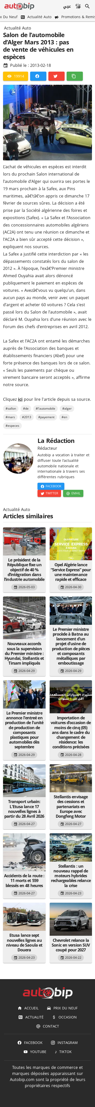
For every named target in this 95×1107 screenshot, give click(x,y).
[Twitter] (56, 76)
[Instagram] (64, 1042)
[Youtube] (34, 1051)
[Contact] (47, 1026)
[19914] (15, 76)
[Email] (73, 493)
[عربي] (67, 6)
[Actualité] (30, 1017)
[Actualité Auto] (36, 17)
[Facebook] (38, 76)
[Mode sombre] (78, 6)
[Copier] (75, 76)
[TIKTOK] (63, 1051)
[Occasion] (64, 1017)
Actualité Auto (17, 28)
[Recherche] (87, 6)
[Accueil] (28, 1008)
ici (20, 399)
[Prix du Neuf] (62, 1008)
